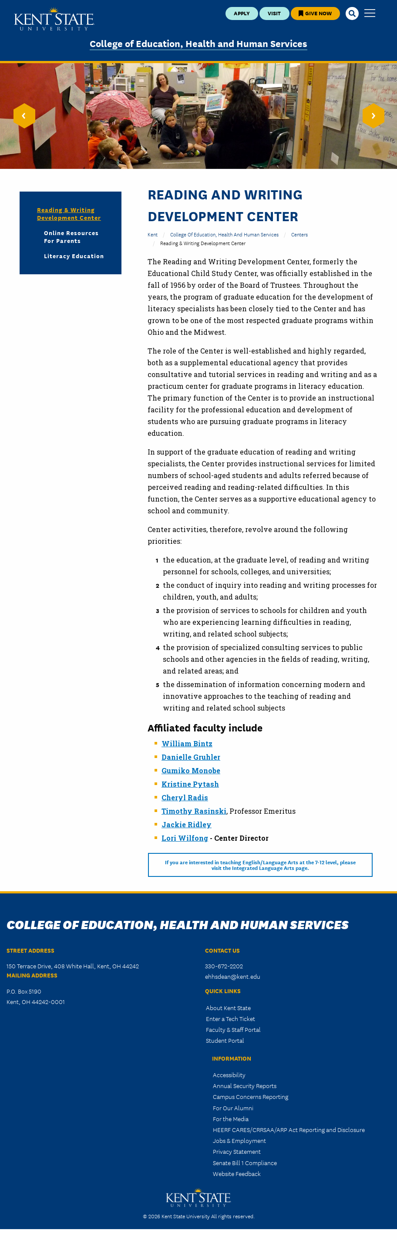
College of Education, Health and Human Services (198, 43)
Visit (274, 12)
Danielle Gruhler (190, 757)
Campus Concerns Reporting (250, 1096)
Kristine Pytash (190, 783)
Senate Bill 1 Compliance (245, 1162)
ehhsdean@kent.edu (232, 976)
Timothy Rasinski (193, 810)
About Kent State (228, 1007)
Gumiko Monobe (190, 770)
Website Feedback (237, 1173)
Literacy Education (74, 255)
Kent (153, 234)
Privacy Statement (237, 1151)
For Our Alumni (233, 1107)
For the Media (231, 1118)
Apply (242, 12)
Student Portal (225, 1040)
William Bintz (186, 743)
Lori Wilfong (184, 837)
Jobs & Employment (239, 1140)
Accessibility (229, 1074)
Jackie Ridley (186, 824)
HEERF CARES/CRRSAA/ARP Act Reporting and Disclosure (289, 1129)
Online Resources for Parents (71, 236)
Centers (299, 234)
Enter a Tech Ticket (230, 1018)
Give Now (315, 12)
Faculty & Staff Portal (233, 1029)
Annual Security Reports (244, 1085)
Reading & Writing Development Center (69, 213)
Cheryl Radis (184, 797)
